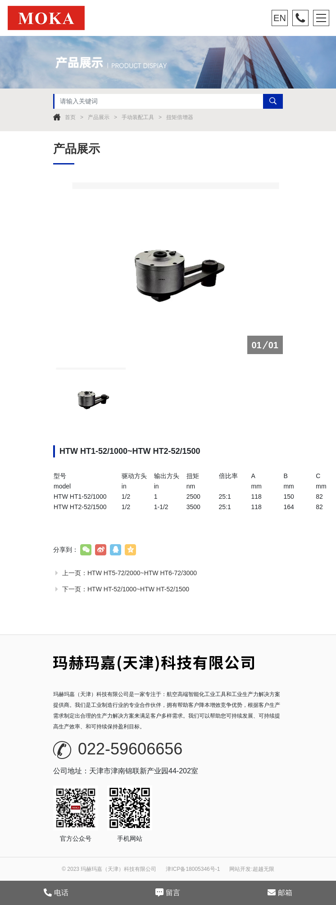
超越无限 (263, 869)
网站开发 (240, 869)
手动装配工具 (138, 117)
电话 (56, 892)
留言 (167, 892)
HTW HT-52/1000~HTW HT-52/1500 (138, 589)
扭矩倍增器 (179, 117)
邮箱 (280, 892)
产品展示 (98, 117)
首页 (70, 117)
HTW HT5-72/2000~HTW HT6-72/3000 (142, 573)
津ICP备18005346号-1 (193, 869)
